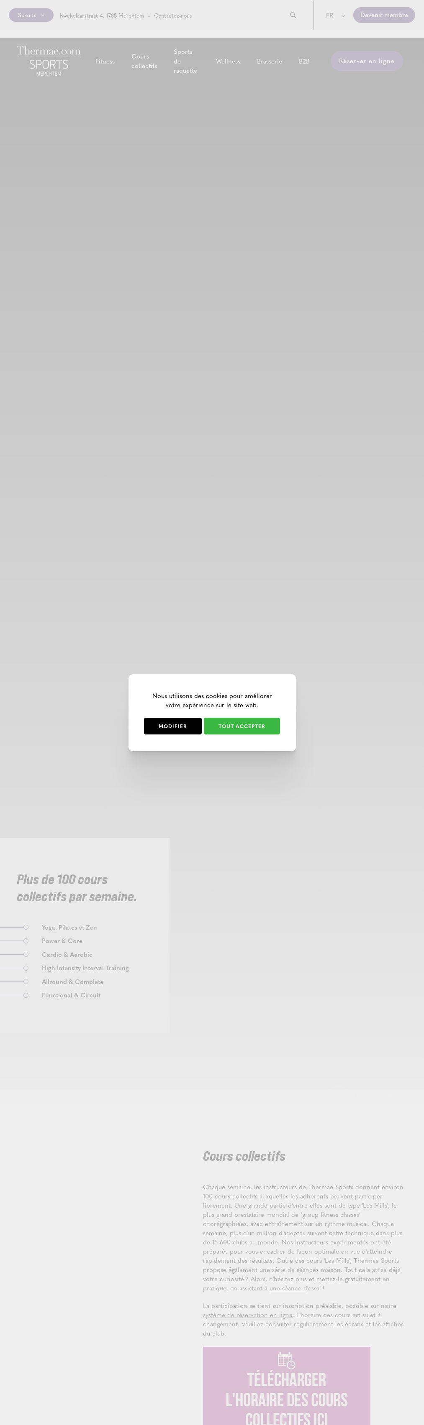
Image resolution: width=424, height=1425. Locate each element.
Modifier (173, 726)
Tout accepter (241, 726)
